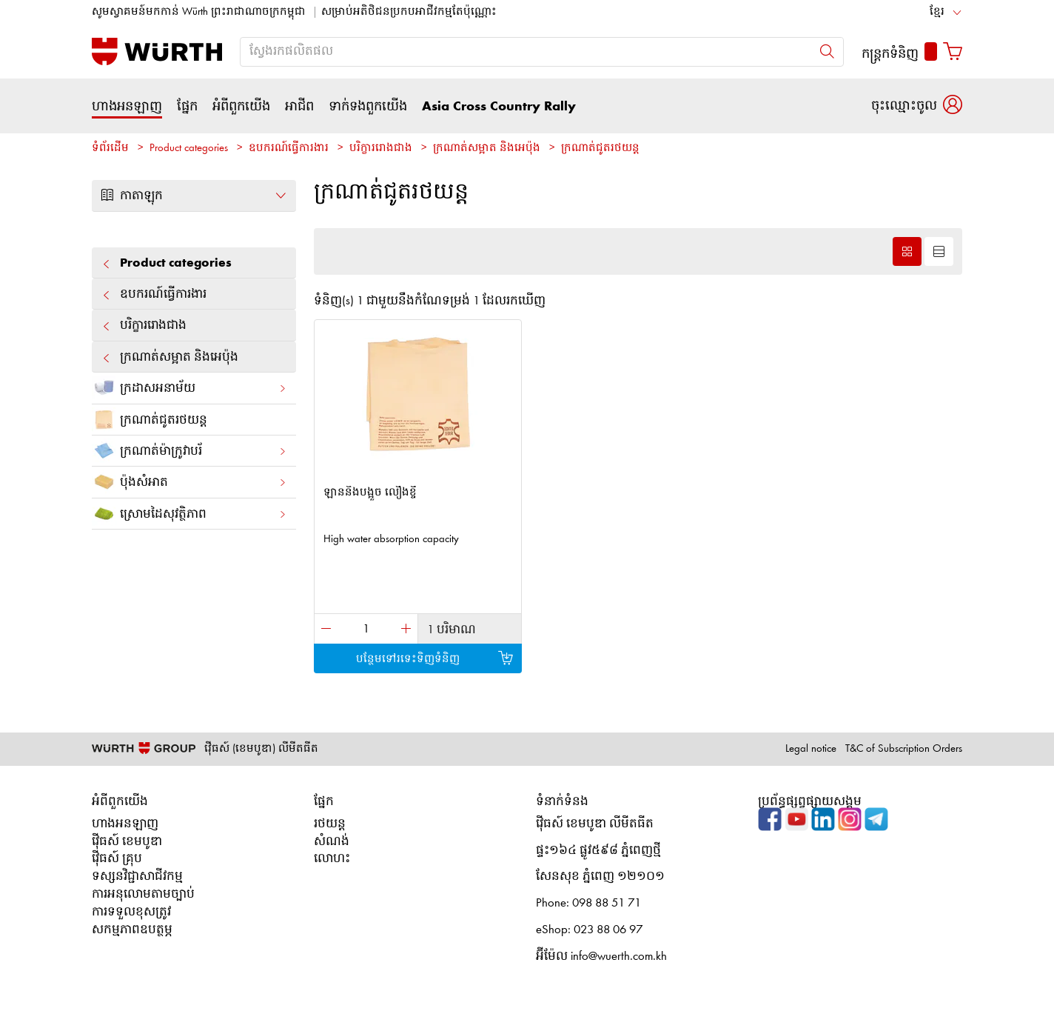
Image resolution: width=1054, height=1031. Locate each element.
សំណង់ (331, 841)
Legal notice (810, 749)
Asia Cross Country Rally (499, 106)
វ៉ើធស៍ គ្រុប (117, 859)
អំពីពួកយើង (241, 106)
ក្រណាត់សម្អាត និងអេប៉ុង (486, 148)
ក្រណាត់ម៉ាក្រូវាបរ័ (189, 450)
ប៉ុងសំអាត (189, 482)
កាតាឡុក (194, 195)
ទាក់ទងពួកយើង (368, 106)
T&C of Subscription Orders (903, 749)
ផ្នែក (187, 106)
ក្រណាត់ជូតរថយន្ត (600, 148)
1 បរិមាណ (451, 630)
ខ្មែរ (937, 12)
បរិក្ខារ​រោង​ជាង (380, 148)
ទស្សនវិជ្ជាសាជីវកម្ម (137, 876)
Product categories (189, 148)
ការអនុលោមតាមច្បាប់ (143, 894)
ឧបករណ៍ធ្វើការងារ (289, 148)
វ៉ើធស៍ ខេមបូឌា (127, 841)
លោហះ (332, 859)
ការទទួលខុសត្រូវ (131, 912)
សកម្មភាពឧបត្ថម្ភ (132, 930)
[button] (916, 106)
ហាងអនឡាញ (127, 106)
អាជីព (299, 106)
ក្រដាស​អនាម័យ (189, 388)
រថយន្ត (330, 824)
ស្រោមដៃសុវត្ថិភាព (189, 513)
